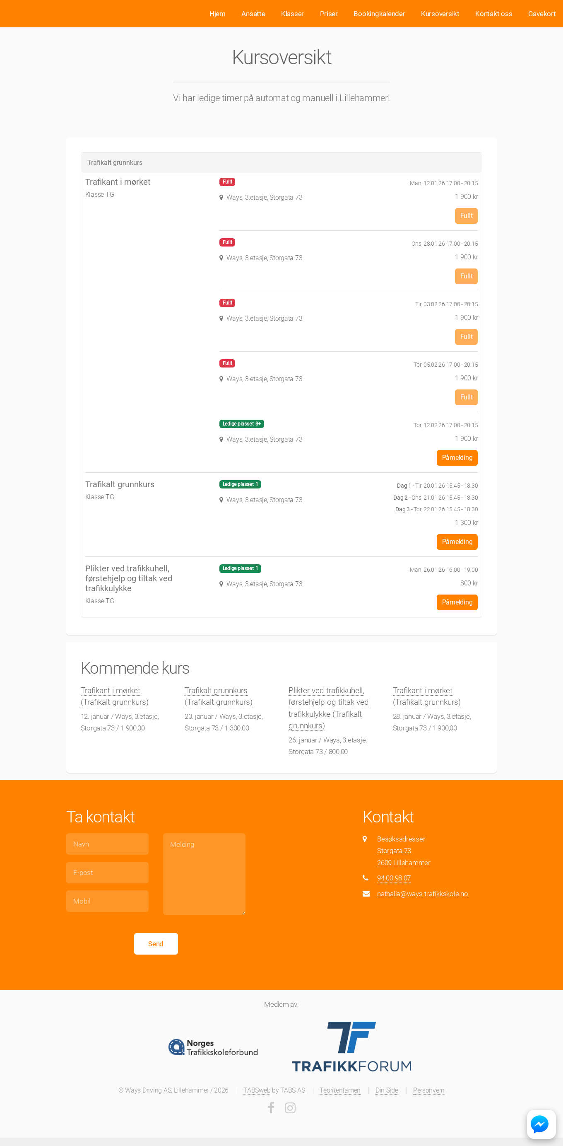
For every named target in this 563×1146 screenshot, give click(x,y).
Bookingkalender (379, 14)
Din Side (386, 1090)
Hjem (217, 14)
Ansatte (253, 14)
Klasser (292, 14)
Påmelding (457, 458)
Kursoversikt (440, 14)
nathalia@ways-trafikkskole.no (422, 894)
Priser (329, 14)
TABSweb (256, 1090)
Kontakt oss (493, 14)
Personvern (429, 1090)
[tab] (281, 162)
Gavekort (542, 14)
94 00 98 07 (394, 878)
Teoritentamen (340, 1090)
